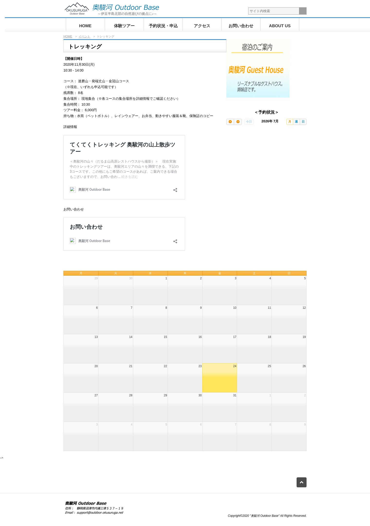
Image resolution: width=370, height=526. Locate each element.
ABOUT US (280, 26)
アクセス (202, 26)
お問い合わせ (241, 26)
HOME (85, 26)
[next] (238, 122)
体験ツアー (124, 26)
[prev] (230, 122)
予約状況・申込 (163, 26)
